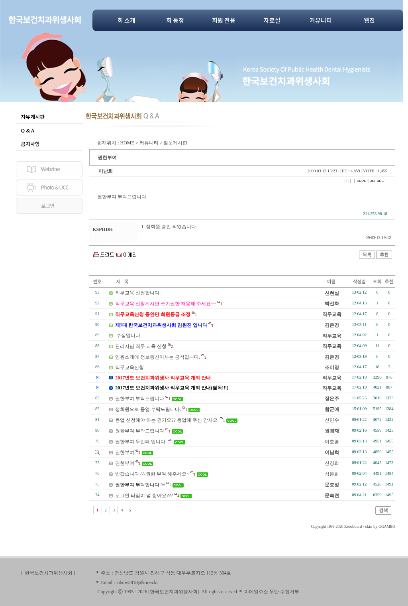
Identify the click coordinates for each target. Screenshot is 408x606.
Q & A (27, 130)
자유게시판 (33, 116)
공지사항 (30, 144)
